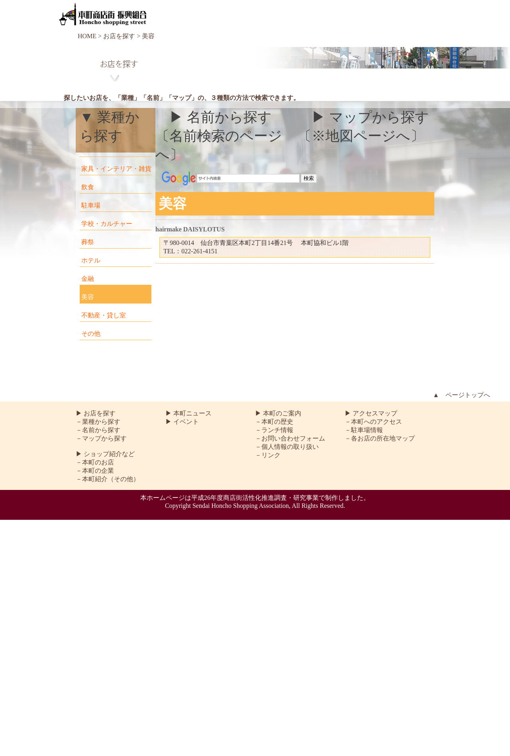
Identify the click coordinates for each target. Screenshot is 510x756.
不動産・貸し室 (103, 315)
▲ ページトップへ (461, 395)
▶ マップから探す (370, 117)
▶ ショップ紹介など (105, 453)
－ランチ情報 (274, 430)
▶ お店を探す (96, 413)
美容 (87, 297)
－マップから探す (101, 438)
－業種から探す (98, 421)
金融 (87, 278)
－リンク (267, 455)
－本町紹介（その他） (107, 479)
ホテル (90, 260)
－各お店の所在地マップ (380, 438)
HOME (87, 36)
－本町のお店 (95, 462)
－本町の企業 (95, 470)
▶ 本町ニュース (188, 413)
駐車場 (90, 205)
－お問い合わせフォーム (290, 438)
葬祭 (87, 242)
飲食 (87, 187)
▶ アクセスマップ (371, 413)
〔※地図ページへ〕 (361, 136)
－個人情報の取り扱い (287, 446)
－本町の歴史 (274, 421)
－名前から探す (98, 430)
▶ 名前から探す (220, 117)
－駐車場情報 (364, 430)
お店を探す (119, 36)
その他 (90, 333)
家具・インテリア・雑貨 (116, 168)
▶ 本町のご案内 (278, 413)
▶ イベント (182, 421)
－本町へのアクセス (373, 421)
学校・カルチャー (106, 223)
